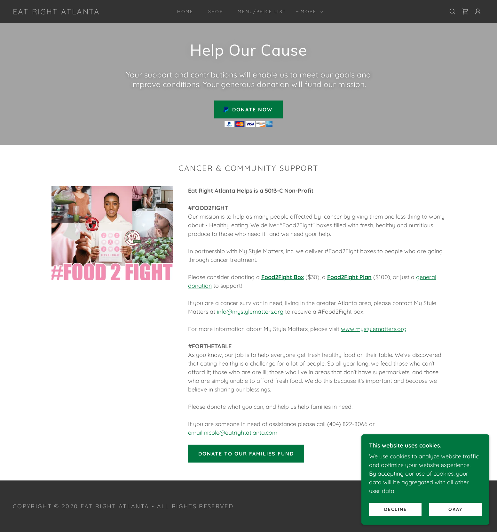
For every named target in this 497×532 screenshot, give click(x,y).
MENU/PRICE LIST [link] (262, 11)
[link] (56, 12)
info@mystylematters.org (250, 311)
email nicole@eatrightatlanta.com (232, 432)
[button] (310, 11)
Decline (395, 509)
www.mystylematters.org (373, 329)
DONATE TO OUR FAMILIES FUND (246, 453)
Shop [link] (215, 11)
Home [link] (185, 11)
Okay (455, 509)
